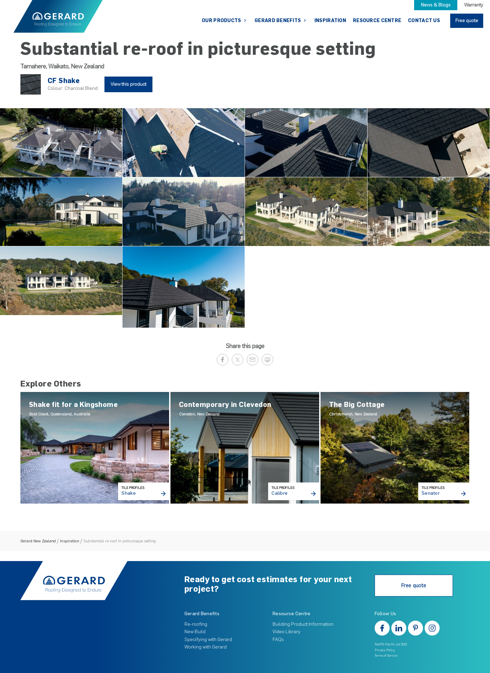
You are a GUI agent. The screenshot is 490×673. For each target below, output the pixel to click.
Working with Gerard (205, 647)
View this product (128, 84)
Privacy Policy (385, 650)
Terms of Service (386, 655)
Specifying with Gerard (208, 639)
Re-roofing (195, 624)
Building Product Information (303, 624)
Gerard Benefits (278, 20)
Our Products (222, 20)
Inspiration (330, 20)
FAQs (278, 639)
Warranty (473, 5)
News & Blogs (436, 5)
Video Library (286, 632)
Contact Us (424, 20)
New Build (195, 632)
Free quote (466, 20)
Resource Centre (377, 20)
